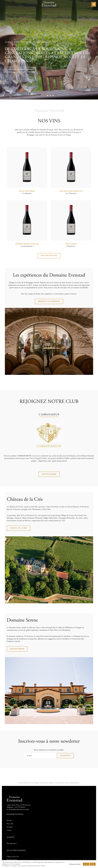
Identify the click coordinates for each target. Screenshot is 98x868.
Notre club (10, 824)
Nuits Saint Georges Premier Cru (71, 191)
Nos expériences (12, 843)
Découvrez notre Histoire (20, 69)
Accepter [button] (86, 864)
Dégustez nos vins (49, 256)
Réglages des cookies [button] (74, 864)
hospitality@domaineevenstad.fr (19, 809)
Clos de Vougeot (71, 244)
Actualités (10, 827)
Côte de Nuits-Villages (27, 191)
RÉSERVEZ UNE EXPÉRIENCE (49, 301)
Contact (9, 830)
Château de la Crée (18, 528)
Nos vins (9, 820)
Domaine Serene (17, 649)
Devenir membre (49, 474)
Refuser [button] (92, 864)
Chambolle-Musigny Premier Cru (27, 244)
